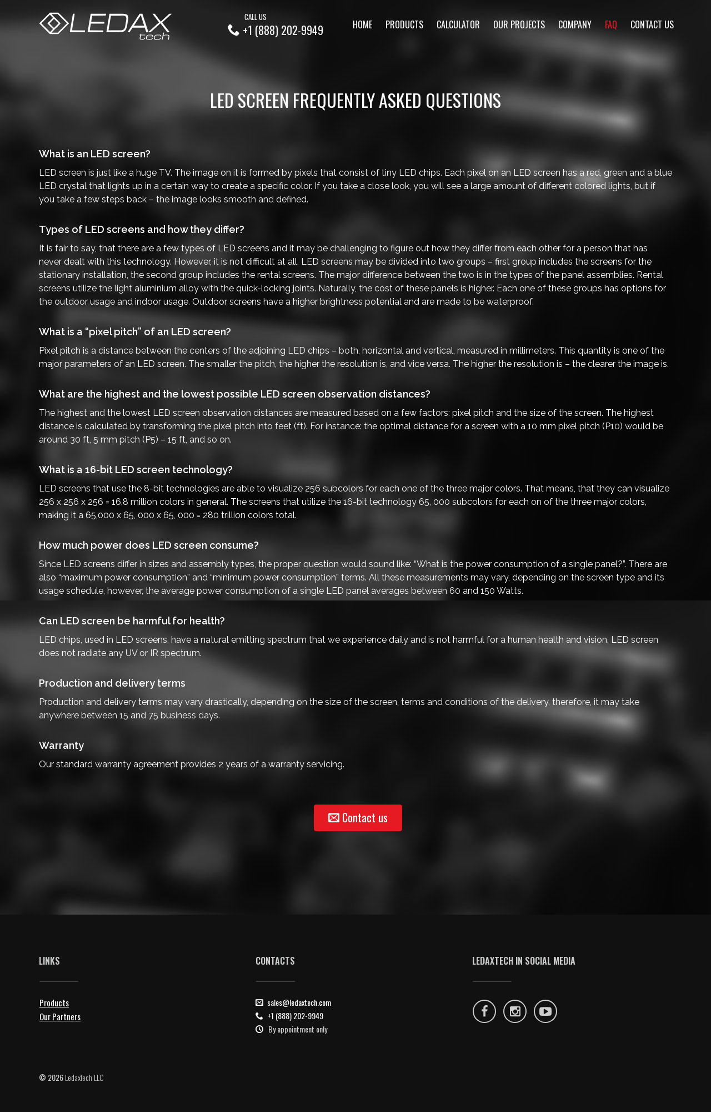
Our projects (519, 24)
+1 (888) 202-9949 (283, 30)
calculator (458, 24)
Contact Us (652, 24)
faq (611, 24)
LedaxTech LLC (84, 1077)
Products (404, 24)
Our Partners (60, 1016)
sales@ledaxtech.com (299, 1002)
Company (575, 24)
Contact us (358, 817)
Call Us (255, 16)
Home (362, 24)
